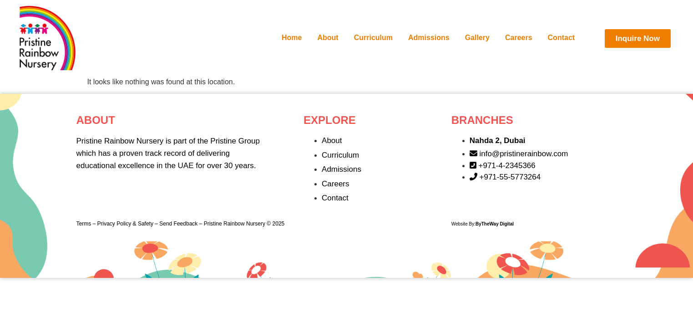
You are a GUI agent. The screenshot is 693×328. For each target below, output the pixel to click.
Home (292, 37)
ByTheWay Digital (494, 223)
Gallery (477, 37)
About (328, 37)
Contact (561, 37)
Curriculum (373, 37)
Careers (518, 37)
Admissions (429, 37)
